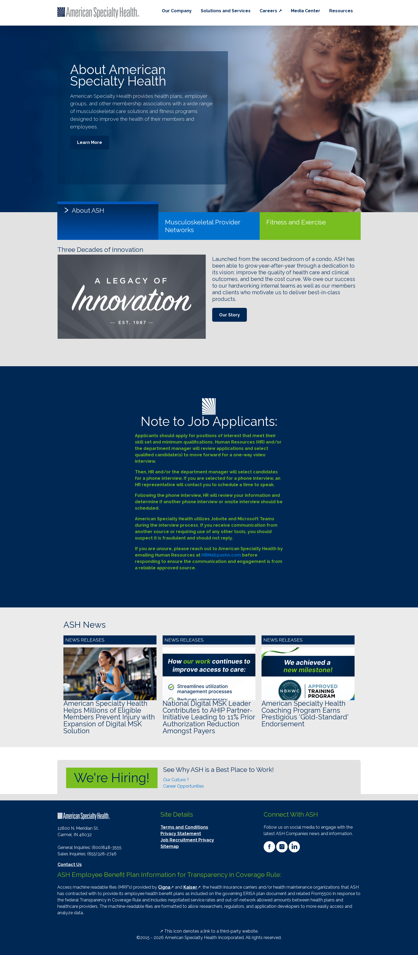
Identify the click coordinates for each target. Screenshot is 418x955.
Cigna (164, 887)
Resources (341, 10)
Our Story (229, 314)
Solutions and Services (226, 10)
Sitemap (169, 846)
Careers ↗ (271, 10)
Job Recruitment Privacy (187, 840)
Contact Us (70, 864)
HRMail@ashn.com (221, 555)
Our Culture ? (176, 779)
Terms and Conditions (184, 827)
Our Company (177, 10)
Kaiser (190, 887)
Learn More (89, 142)
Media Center (305, 10)
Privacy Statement (180, 833)
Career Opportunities (183, 786)
